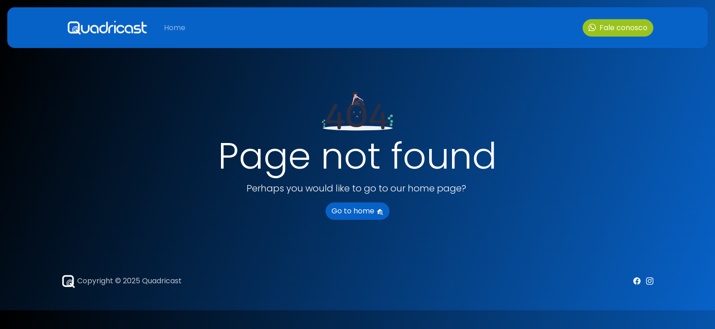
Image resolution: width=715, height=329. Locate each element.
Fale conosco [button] (618, 27)
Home (174, 27)
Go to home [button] (357, 211)
